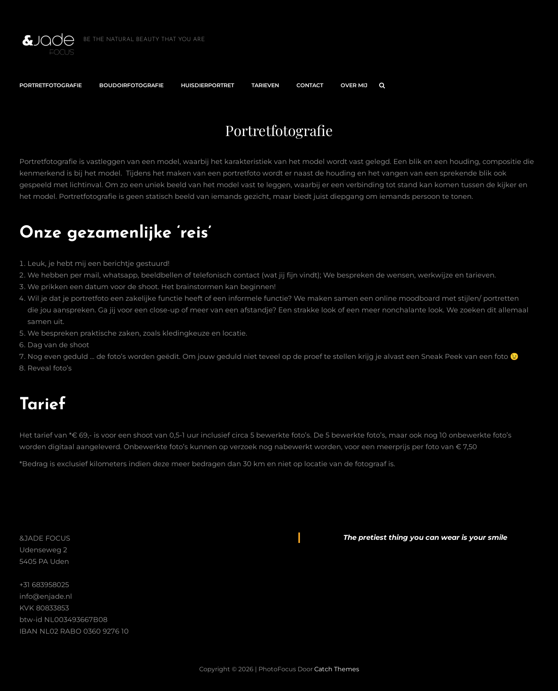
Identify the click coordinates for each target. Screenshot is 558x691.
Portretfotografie (50, 85)
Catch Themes (336, 669)
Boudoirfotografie (131, 85)
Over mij (354, 85)
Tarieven (265, 85)
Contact (309, 85)
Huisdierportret (207, 85)
